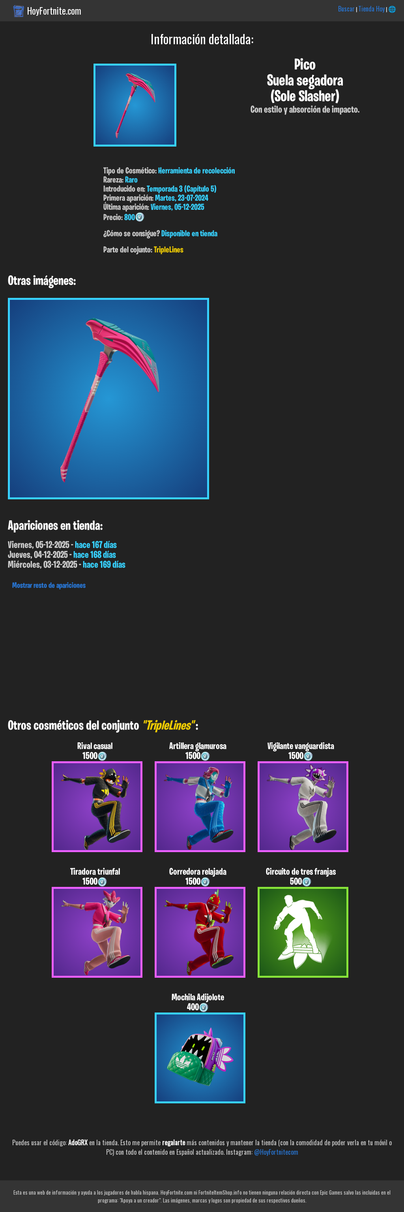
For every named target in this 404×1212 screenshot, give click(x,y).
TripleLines (168, 250)
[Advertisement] (202, 652)
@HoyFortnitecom (276, 1152)
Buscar (346, 8)
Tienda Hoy (371, 8)
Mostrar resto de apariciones (49, 586)
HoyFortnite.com (54, 10)
